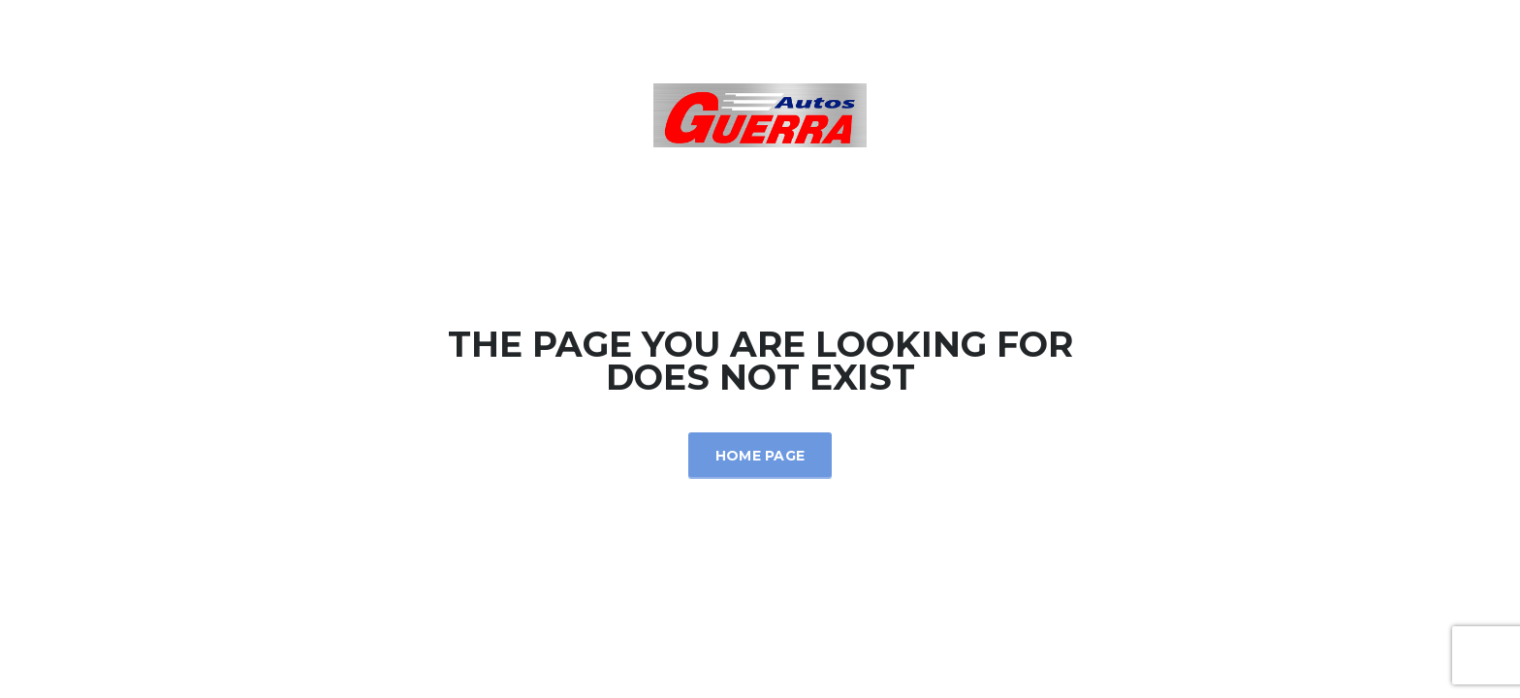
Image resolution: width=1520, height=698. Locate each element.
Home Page (760, 455)
